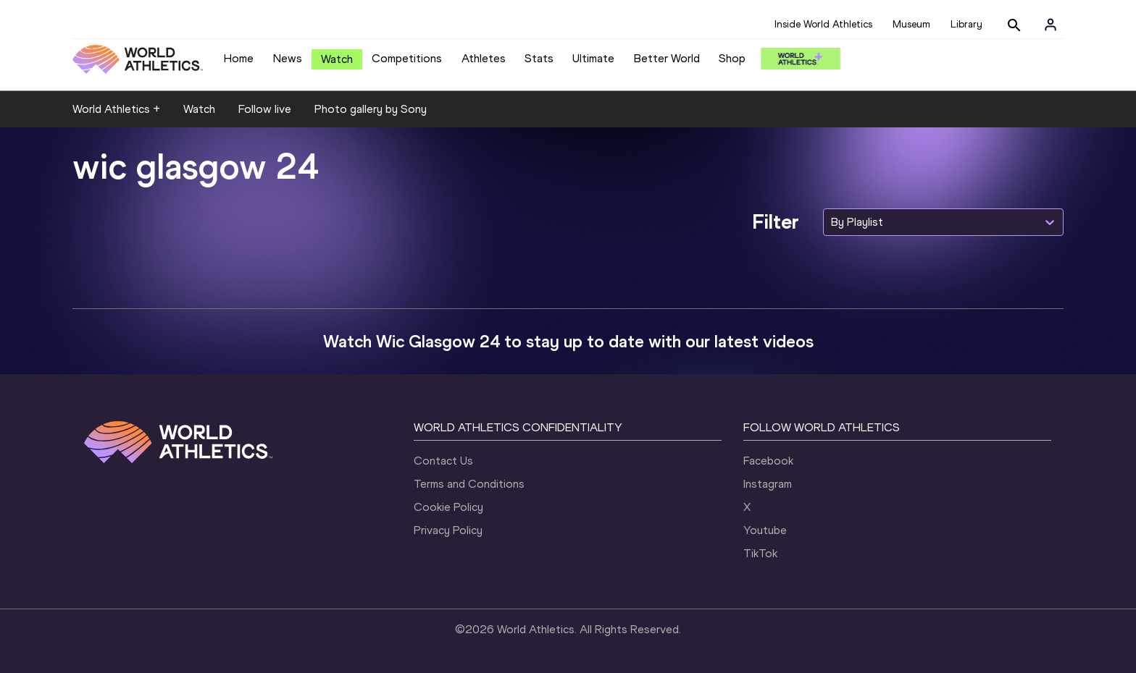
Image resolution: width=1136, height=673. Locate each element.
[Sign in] (1050, 24)
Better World (667, 58)
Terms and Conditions (469, 484)
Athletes (484, 58)
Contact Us (443, 460)
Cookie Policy (448, 507)
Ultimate (593, 58)
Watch (337, 59)
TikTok (760, 553)
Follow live (264, 109)
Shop (732, 58)
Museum (911, 24)
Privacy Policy (448, 530)
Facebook (768, 460)
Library (966, 24)
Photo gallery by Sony (370, 109)
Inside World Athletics (823, 24)
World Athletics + (116, 109)
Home (239, 58)
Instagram (767, 484)
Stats (539, 58)
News (287, 58)
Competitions (407, 58)
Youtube (765, 530)
